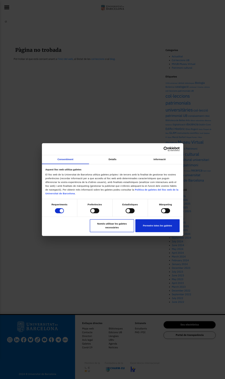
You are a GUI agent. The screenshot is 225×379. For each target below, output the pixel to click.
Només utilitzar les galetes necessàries (112, 225)
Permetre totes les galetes (157, 225)
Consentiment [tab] (65, 159)
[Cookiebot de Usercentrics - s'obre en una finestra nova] (166, 149)
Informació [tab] (160, 159)
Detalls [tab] (113, 159)
